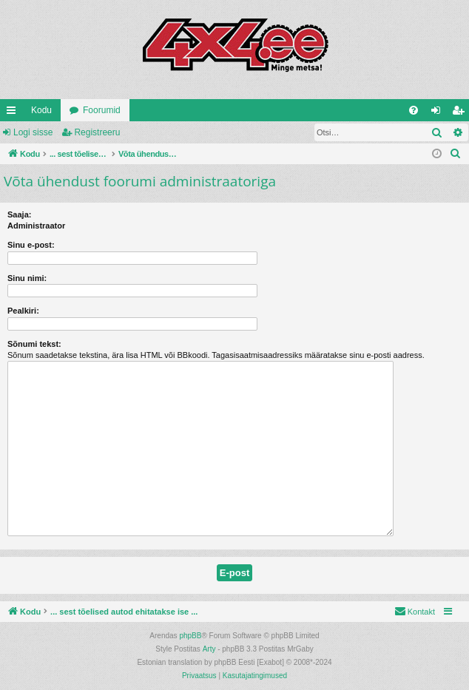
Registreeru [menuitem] (461, 113)
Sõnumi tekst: (34, 343)
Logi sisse (33, 132)
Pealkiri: (23, 310)
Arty (209, 649)
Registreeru (97, 132)
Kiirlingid (14, 113)
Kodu (41, 110)
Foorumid (102, 110)
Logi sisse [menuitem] (439, 113)
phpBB (190, 636)
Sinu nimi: (27, 278)
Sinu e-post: (31, 244)
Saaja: (19, 214)
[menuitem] (413, 110)
